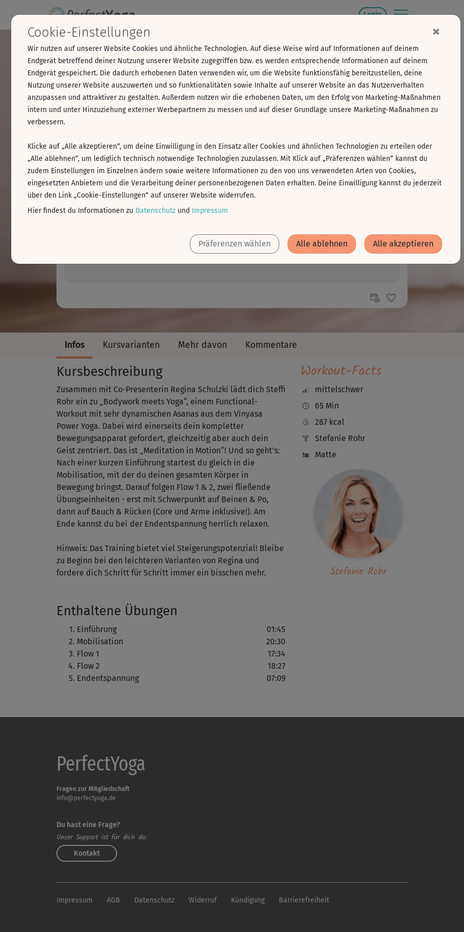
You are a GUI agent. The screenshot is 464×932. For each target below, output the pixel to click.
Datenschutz (155, 210)
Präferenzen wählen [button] (234, 244)
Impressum (210, 210)
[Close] (436, 31)
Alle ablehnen (321, 244)
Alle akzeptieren (403, 244)
